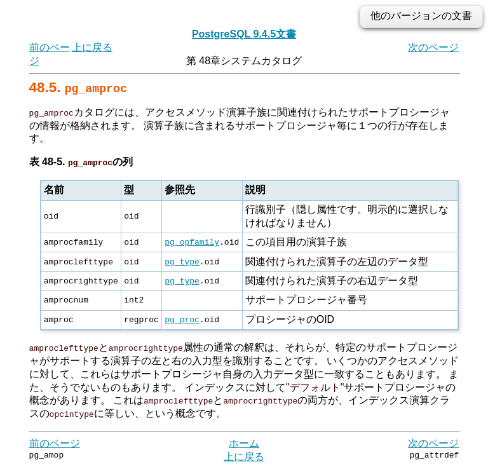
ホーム (244, 443)
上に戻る (92, 47)
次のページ (433, 47)
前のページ (54, 443)
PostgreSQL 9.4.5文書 (244, 34)
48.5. (78, 87)
